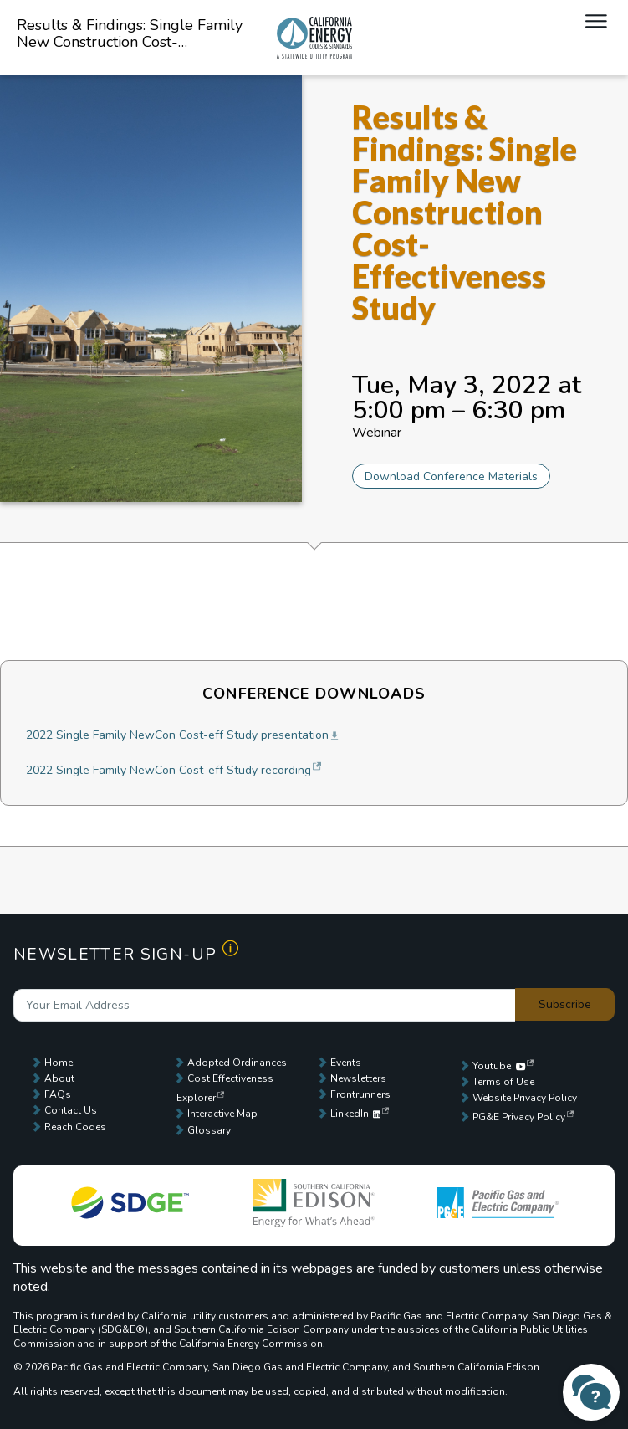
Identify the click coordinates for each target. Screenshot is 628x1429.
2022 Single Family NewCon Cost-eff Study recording (168, 770)
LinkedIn (355, 1113)
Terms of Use (503, 1081)
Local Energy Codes (314, 38)
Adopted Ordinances (237, 1062)
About (59, 1078)
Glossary (209, 1130)
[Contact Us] (591, 1392)
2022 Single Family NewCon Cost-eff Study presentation (177, 735)
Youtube (498, 1066)
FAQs (57, 1094)
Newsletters (358, 1078)
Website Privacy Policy (524, 1097)
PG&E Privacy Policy (518, 1117)
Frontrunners (360, 1094)
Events (345, 1062)
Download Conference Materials (451, 476)
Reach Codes (75, 1127)
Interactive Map (222, 1113)
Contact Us (70, 1110)
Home (58, 1062)
